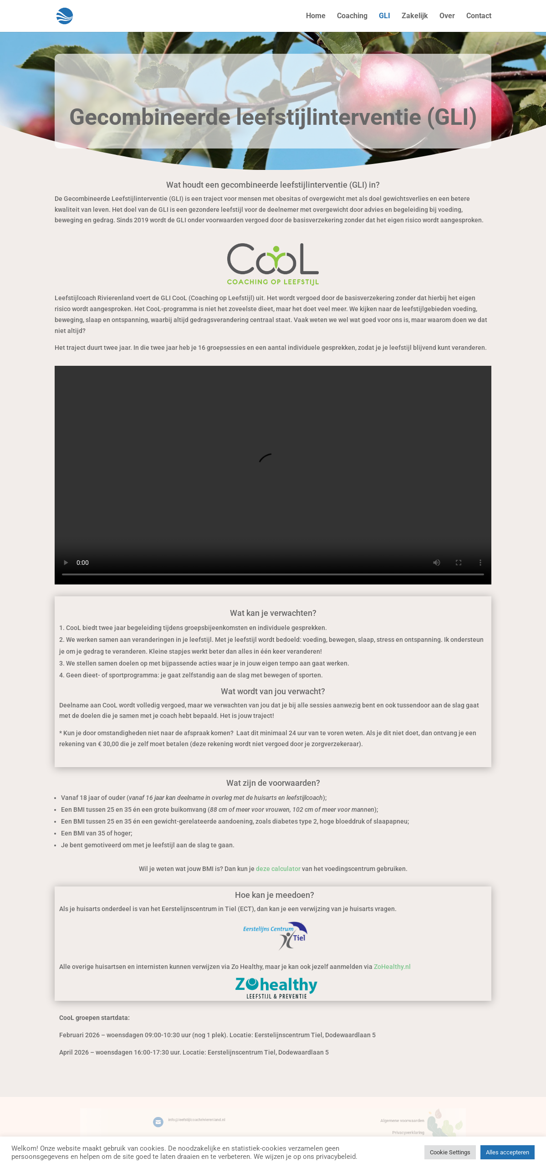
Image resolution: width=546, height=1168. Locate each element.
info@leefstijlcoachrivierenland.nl (211, 1120)
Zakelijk (415, 16)
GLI (384, 16)
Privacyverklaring (383, 1131)
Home (316, 16)
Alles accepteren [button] (507, 1152)
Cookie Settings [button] (450, 1152)
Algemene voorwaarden (378, 1121)
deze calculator (278, 868)
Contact (478, 16)
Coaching (352, 16)
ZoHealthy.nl (392, 966)
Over (447, 16)
